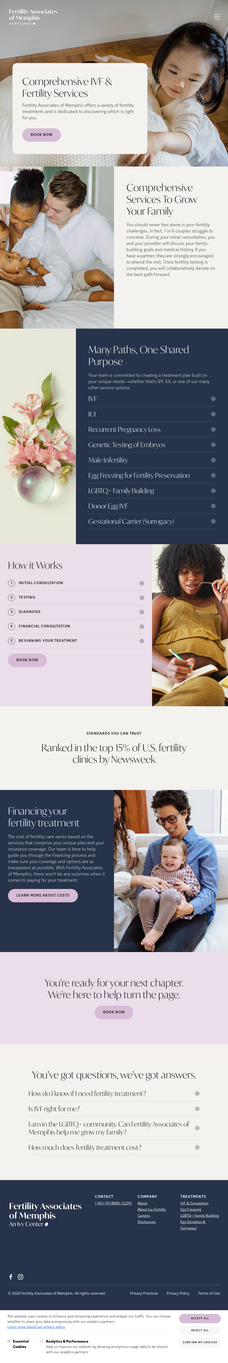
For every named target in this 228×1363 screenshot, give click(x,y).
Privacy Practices (144, 1293)
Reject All (200, 1330)
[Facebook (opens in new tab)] (10, 1277)
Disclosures (147, 1222)
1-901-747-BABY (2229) (113, 1203)
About (142, 1203)
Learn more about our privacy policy (36, 1327)
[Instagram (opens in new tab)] (20, 1277)
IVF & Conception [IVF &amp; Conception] (194, 1203)
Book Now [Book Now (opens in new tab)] (42, 135)
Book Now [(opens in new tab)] (27, 660)
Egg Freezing (190, 1210)
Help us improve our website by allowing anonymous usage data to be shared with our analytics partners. (110, 1346)
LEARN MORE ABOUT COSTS (42, 895)
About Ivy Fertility (152, 1210)
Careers (144, 1216)
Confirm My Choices (200, 1342)
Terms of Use (209, 1293)
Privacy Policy (178, 1293)
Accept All (200, 1318)
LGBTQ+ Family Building (199, 1216)
